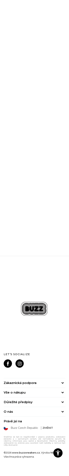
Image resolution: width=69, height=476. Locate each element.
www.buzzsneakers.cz (26, 452)
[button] (58, 453)
